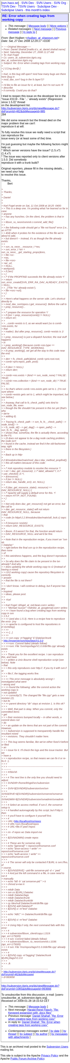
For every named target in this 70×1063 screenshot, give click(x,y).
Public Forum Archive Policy (27, 1058)
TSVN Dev (8, 6)
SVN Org (60, 3)
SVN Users (43, 3)
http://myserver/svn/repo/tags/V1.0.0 (23, 640)
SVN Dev (27, 3)
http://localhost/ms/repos (27, 821)
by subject (26, 1034)
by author (42, 1034)
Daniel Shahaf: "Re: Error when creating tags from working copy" (35, 1017)
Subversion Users (57, 1046)
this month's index (38, 10)
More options (58, 25)
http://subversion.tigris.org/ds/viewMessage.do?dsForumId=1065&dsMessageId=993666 (30, 987)
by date (54, 1030)
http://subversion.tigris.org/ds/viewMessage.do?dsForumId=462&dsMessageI (28, 973)
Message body (37, 25)
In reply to (29, 32)
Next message (43, 29)
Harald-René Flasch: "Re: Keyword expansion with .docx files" (33, 1011)
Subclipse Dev (47, 6)
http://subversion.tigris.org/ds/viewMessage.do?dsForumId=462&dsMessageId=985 (30, 110)
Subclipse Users (12, 10)
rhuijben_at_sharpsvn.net (42, 37)
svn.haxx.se (10, 3)
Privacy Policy (49, 1055)
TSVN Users (26, 6)
